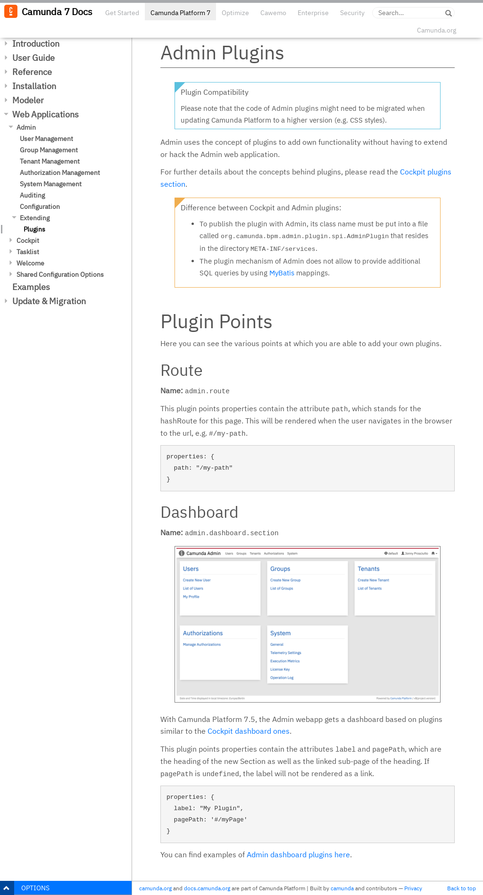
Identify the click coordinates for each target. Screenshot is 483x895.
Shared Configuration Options (60, 274)
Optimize (235, 12)
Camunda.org (436, 30)
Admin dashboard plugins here (298, 854)
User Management (46, 138)
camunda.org (155, 888)
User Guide (33, 57)
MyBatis (281, 272)
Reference (32, 71)
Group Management (49, 150)
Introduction (35, 43)
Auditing (32, 195)
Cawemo (273, 12)
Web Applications (45, 114)
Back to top (461, 888)
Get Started (122, 12)
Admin (26, 127)
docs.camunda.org (207, 888)
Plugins (34, 229)
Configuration (40, 206)
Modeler (28, 100)
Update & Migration (49, 301)
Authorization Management (60, 172)
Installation (34, 86)
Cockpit (28, 240)
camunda (342, 888)
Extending (35, 218)
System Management (51, 184)
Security (352, 12)
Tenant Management (50, 161)
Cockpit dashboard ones (249, 731)
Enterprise (313, 12)
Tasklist (28, 252)
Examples (31, 287)
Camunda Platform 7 (180, 12)
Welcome (30, 263)
